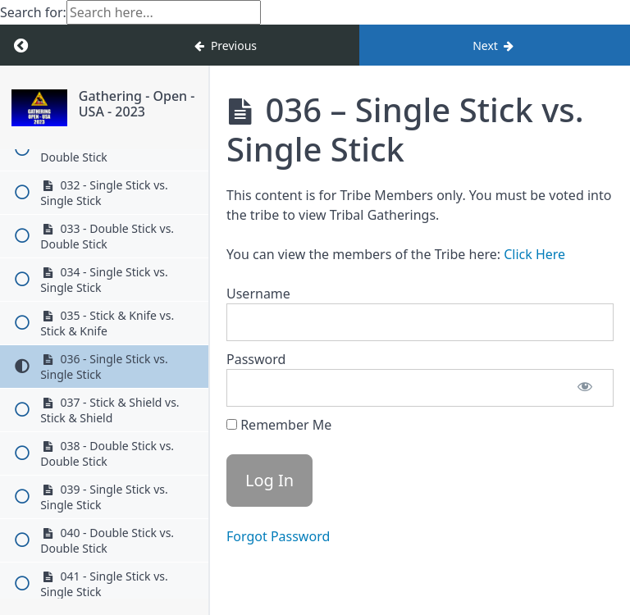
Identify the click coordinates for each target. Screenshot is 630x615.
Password (255, 359)
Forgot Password (278, 536)
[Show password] (585, 388)
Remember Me (278, 425)
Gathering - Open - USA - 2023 (137, 104)
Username (258, 294)
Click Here (534, 254)
